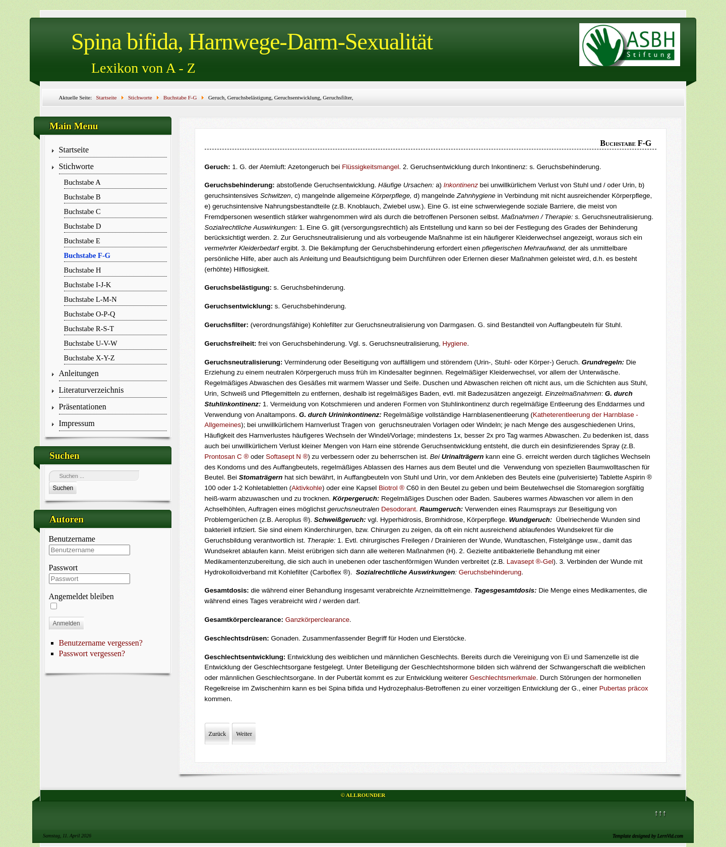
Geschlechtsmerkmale (503, 677)
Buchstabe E (82, 241)
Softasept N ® (287, 456)
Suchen (63, 488)
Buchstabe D (82, 226)
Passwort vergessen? (92, 653)
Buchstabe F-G (87, 255)
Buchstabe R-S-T (89, 329)
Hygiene (455, 343)
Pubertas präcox (623, 688)
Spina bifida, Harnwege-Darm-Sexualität (252, 42)
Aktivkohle (306, 488)
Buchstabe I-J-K (87, 285)
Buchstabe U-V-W (90, 343)
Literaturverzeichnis (91, 390)
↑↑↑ (660, 813)
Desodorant (398, 509)
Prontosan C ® (227, 456)
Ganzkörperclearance (317, 619)
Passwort (63, 567)
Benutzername (72, 539)
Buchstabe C (82, 211)
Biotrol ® (391, 488)
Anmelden (66, 623)
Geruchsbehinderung (490, 572)
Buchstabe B (82, 197)
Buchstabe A (82, 182)
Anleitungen (79, 373)
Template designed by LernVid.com (648, 835)
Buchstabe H (82, 270)
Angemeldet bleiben (81, 596)
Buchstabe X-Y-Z (89, 358)
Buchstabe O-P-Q (89, 314)
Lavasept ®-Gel (530, 561)
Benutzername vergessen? (101, 643)
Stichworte (76, 166)
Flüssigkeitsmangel (370, 167)
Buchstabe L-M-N (90, 299)
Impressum (77, 423)
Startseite (74, 149)
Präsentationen (82, 406)
